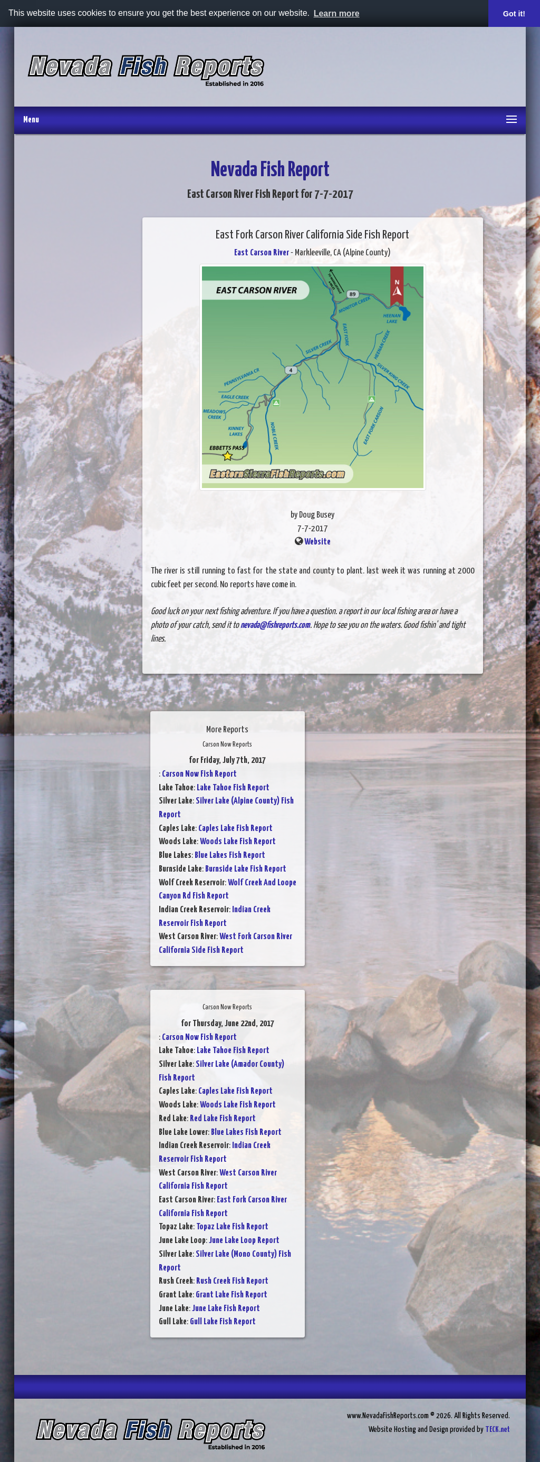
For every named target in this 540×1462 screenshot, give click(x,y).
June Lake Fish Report (226, 1308)
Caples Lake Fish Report (235, 828)
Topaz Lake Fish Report (232, 1226)
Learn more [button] (337, 13)
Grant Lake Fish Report (231, 1295)
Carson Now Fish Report (199, 774)
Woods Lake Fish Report (238, 841)
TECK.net (497, 1430)
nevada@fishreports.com (275, 625)
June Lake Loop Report (244, 1240)
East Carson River (261, 253)
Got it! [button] (514, 13)
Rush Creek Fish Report (232, 1281)
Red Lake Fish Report (223, 1118)
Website (317, 542)
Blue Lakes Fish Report (230, 855)
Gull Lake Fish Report (223, 1321)
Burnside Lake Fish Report (245, 869)
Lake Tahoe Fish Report (233, 787)
